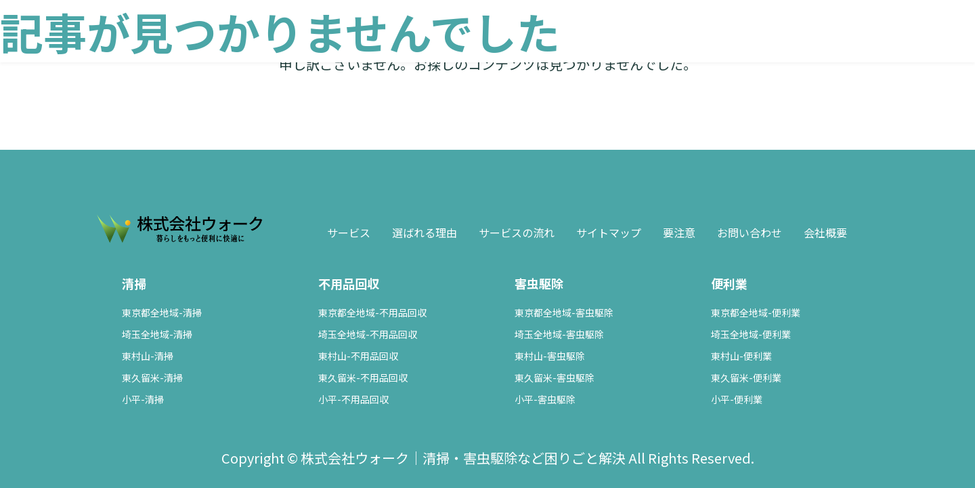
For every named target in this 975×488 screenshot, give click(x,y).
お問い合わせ (749, 232)
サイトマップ (608, 232)
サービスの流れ (517, 232)
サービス (348, 232)
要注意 (679, 232)
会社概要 (825, 232)
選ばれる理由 (424, 232)
